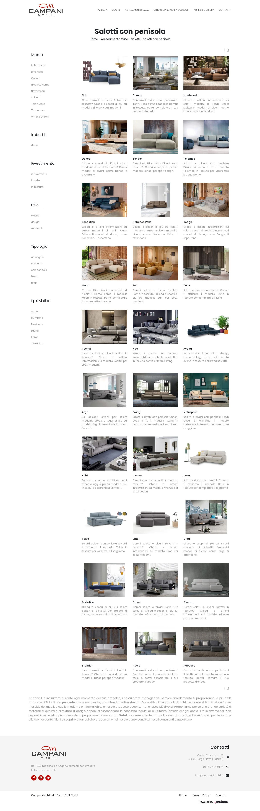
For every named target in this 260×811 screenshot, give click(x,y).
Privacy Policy (201, 795)
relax (34, 283)
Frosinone (37, 324)
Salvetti (35, 97)
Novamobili (38, 91)
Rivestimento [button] (42, 163)
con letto (37, 263)
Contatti (224, 10)
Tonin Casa (38, 104)
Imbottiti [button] (38, 134)
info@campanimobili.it (209, 775)
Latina (35, 330)
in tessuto (37, 187)
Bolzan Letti (38, 65)
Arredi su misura (204, 10)
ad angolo (37, 257)
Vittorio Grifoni (40, 116)
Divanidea (37, 72)
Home (94, 39)
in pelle (35, 180)
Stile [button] (35, 204)
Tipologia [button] (39, 246)
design (35, 222)
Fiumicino (37, 318)
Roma (34, 337)
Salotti (135, 39)
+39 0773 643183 (213, 767)
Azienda (102, 10)
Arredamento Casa (137, 10)
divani (34, 145)
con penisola (39, 270)
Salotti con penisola (156, 39)
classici (35, 215)
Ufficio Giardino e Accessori (171, 10)
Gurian (35, 78)
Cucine (116, 10)
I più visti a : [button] (41, 300)
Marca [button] (37, 54)
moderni (36, 228)
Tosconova (38, 110)
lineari (34, 276)
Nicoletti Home (40, 84)
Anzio (34, 311)
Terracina (37, 343)
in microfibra (39, 174)
